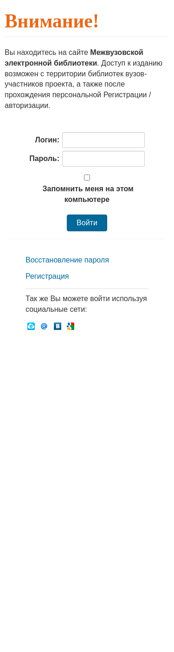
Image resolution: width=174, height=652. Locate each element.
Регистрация (47, 276)
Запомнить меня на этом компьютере (87, 194)
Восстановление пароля (67, 260)
